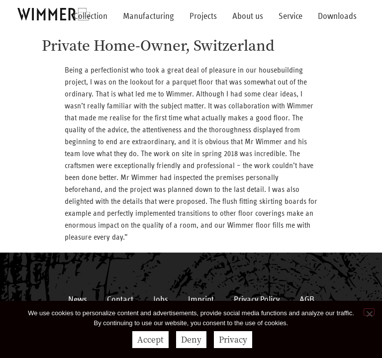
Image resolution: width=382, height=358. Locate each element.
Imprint (201, 299)
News (77, 299)
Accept (150, 339)
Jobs (160, 299)
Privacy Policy (257, 299)
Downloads (337, 16)
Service (290, 16)
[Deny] (369, 312)
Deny (191, 339)
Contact (120, 299)
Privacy (233, 339)
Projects (203, 16)
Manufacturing (148, 16)
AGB (306, 299)
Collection (90, 16)
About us (247, 16)
